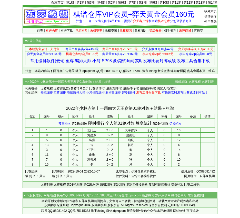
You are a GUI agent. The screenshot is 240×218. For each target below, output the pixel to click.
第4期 (101, 2)
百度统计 (192, 211)
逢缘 (92, 155)
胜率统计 (143, 123)
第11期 (176, 2)
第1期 (70, 2)
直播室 (198, 30)
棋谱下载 (67, 30)
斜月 (131, 145)
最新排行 (129, 88)
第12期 (188, 2)
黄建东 (91, 135)
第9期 (153, 2)
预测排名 (64, 123)
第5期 (112, 2)
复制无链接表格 (137, 184)
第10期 (164, 2)
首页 (40, 30)
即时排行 (96, 123)
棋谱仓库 (210, 16)
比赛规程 (194, 82)
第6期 (122, 2)
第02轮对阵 (160, 123)
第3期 (91, 2)
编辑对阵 (181, 82)
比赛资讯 (60, 88)
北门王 (91, 130)
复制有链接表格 (159, 184)
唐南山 (130, 135)
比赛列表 (208, 82)
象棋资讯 (111, 30)
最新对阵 (112, 88)
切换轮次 (175, 123)
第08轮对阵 (79, 123)
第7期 (132, 2)
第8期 (143, 2)
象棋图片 (141, 30)
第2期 (80, 2)
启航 (131, 140)
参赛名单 (77, 88)
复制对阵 (119, 184)
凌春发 (91, 159)
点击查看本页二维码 (201, 71)
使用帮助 (210, 21)
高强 (92, 140)
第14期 (212, 2)
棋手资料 (170, 30)
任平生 (91, 150)
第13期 (200, 2)
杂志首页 (57, 2)
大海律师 (131, 130)
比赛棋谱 (95, 88)
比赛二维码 (191, 184)
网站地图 (50, 195)
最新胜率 (146, 88)
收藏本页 (210, 11)
